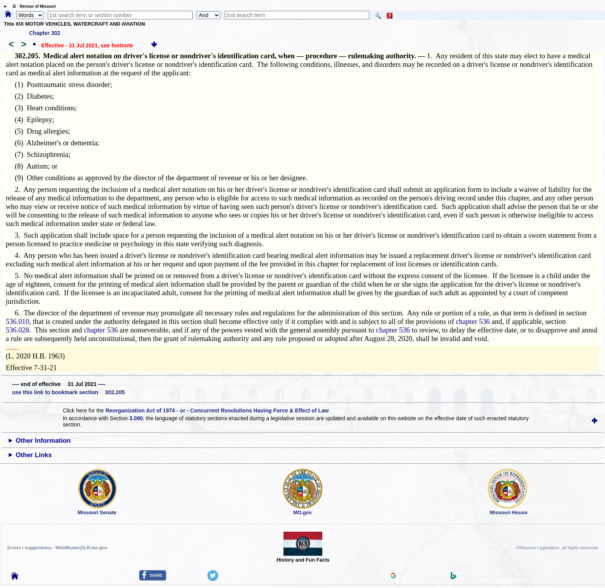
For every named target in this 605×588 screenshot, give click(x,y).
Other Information (43, 440)
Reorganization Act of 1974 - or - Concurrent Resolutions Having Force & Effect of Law (217, 410)
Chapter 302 (44, 33)
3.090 (136, 418)
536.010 (18, 321)
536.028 (18, 330)
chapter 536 (473, 321)
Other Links (34, 455)
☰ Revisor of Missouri (32, 6)
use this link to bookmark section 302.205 (68, 392)
